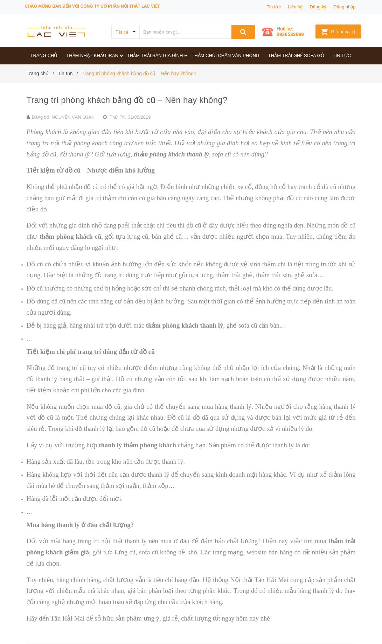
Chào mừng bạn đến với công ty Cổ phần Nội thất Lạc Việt (92, 6)
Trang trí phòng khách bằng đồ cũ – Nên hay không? (127, 100)
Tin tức (274, 6)
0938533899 (290, 34)
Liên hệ (295, 6)
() (338, 31)
